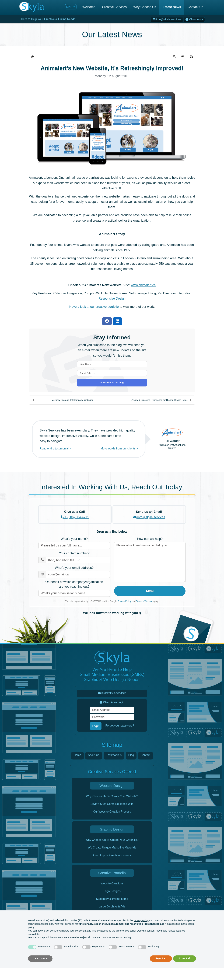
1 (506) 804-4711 (75, 517)
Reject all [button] (160, 958)
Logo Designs (112, 891)
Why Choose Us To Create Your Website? (112, 796)
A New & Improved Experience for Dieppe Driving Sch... (161, 400)
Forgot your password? (119, 725)
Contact (145, 755)
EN (69, 7)
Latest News (172, 7)
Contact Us (195, 7)
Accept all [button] (184, 958)
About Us (93, 755)
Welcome (89, 7)
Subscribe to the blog (112, 382)
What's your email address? (74, 567)
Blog (131, 755)
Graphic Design (112, 829)
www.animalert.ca (143, 285)
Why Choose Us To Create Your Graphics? (112, 839)
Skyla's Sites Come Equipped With (112, 803)
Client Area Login (112, 702)
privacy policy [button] (141, 920)
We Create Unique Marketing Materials (112, 847)
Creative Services (114, 7)
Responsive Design (112, 298)
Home (77, 755)
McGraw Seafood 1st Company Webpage (62, 400)
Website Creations (112, 883)
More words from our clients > (119, 448)
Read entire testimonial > (55, 448)
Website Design (112, 786)
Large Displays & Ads (112, 906)
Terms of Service (144, 601)
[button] (174, 56)
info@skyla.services (149, 517)
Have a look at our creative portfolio (94, 306)
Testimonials (114, 755)
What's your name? (74, 539)
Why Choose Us (144, 7)
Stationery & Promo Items (112, 898)
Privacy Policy (124, 601)
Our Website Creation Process (112, 811)
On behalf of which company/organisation (74, 584)
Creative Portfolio (112, 873)
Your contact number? (74, 553)
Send (150, 591)
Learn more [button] (40, 958)
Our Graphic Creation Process (112, 855)
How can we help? (150, 539)
